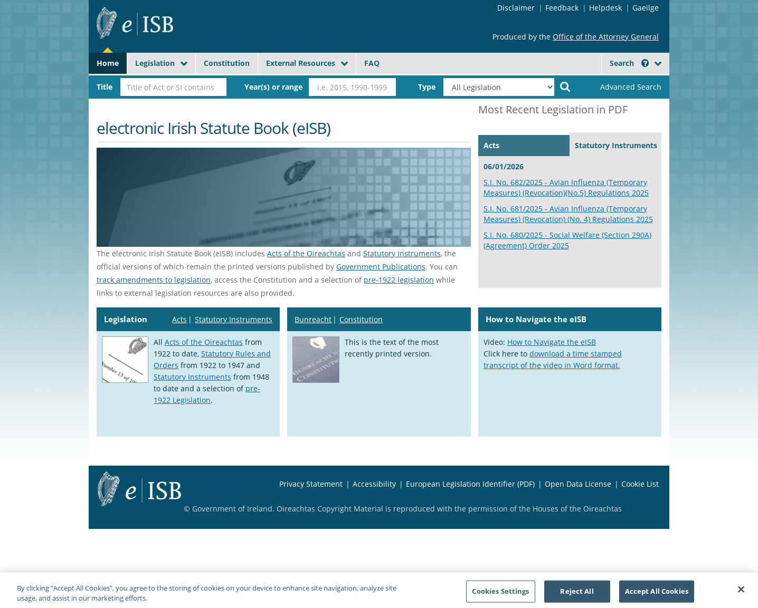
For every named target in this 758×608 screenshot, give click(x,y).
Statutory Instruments (402, 253)
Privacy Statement (311, 484)
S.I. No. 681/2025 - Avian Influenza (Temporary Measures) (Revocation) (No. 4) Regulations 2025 (568, 214)
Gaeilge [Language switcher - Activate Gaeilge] (645, 8)
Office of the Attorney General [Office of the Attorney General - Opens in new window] (606, 37)
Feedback (562, 8)
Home (108, 63)
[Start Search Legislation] (565, 86)
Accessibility (374, 484)
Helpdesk (605, 8)
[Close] (741, 593)
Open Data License (578, 484)
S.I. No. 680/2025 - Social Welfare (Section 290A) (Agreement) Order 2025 (567, 240)
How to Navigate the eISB (551, 342)
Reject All (576, 595)
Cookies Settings (500, 595)
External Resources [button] (300, 63)
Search (629, 63)
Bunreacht (313, 319)
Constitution (227, 63)
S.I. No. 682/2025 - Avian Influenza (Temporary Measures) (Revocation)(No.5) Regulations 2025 (566, 187)
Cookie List (640, 484)
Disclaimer (516, 8)
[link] (621, 87)
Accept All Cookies (656, 595)
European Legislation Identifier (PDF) (470, 484)
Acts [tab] (491, 145)
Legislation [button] (155, 63)
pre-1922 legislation (399, 280)
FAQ (372, 63)
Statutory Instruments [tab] (616, 145)
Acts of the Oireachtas (306, 253)
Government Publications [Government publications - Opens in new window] (380, 267)
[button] (645, 63)
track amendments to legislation (154, 280)
